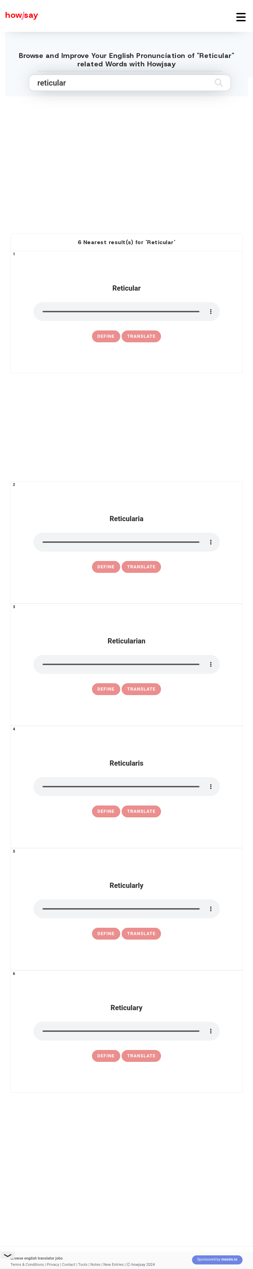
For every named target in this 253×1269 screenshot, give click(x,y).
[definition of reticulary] (106, 1056)
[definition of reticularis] (106, 811)
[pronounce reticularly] (126, 908)
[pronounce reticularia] (126, 542)
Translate (141, 336)
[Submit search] (219, 82)
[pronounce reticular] (126, 311)
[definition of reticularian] (106, 689)
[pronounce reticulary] (126, 1031)
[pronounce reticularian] (126, 664)
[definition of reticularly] (106, 934)
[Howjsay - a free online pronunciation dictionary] (19, 16)
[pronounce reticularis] (126, 786)
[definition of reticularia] (106, 567)
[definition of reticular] (106, 336)
